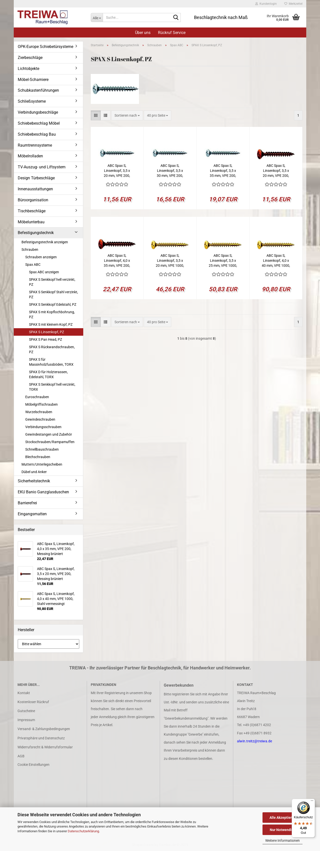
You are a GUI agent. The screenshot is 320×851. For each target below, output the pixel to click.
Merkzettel (293, 3)
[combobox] (127, 115)
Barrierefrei (27, 503)
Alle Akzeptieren (283, 818)
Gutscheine (26, 711)
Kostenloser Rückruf (33, 702)
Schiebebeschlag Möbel (39, 123)
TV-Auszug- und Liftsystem (42, 167)
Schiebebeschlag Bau (37, 134)
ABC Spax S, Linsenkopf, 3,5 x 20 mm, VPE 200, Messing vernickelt (117, 171)
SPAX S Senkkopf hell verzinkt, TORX (52, 386)
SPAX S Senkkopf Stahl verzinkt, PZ (53, 294)
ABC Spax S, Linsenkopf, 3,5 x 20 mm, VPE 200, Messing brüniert (276, 171)
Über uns (142, 32)
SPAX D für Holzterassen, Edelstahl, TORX (48, 374)
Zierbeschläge (30, 57)
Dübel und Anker (34, 472)
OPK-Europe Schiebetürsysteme (45, 46)
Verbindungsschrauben (43, 427)
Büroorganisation (33, 200)
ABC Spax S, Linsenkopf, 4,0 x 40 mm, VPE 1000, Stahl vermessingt (276, 261)
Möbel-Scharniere (33, 79)
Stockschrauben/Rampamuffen (49, 442)
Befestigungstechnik (36, 232)
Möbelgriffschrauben (41, 404)
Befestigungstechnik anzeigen (45, 242)
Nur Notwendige (283, 830)
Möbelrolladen (30, 156)
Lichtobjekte (28, 68)
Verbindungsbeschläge (38, 112)
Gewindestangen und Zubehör (48, 434)
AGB (21, 756)
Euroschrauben (37, 397)
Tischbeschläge (32, 211)
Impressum (26, 720)
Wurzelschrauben (38, 412)
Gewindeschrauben (40, 419)
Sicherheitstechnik (34, 481)
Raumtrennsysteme (35, 145)
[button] (96, 115)
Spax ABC (32, 265)
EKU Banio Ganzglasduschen (43, 492)
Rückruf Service (172, 32)
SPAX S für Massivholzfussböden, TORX (51, 361)
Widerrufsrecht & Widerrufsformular (45, 747)
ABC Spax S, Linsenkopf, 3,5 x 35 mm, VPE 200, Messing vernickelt (223, 171)
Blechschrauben (37, 457)
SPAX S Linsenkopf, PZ (46, 332)
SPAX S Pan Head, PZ (45, 339)
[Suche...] (97, 17)
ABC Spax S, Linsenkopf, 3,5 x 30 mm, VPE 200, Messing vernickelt (170, 171)
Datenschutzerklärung (83, 831)
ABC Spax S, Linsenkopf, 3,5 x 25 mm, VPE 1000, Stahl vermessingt (223, 261)
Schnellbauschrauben (42, 449)
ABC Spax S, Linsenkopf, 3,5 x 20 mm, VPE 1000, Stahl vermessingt (170, 261)
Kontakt (24, 693)
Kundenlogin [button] (266, 3)
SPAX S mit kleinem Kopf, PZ (50, 324)
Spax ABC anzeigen (44, 272)
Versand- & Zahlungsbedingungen (44, 729)
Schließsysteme (32, 101)
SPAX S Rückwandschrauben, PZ (52, 349)
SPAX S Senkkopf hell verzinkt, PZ (52, 282)
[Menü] (312, 802)
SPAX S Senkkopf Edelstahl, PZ (52, 304)
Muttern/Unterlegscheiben (42, 464)
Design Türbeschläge (36, 178)
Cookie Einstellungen (34, 765)
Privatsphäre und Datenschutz (41, 738)
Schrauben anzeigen (41, 257)
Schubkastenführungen (38, 90)
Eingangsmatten (32, 514)
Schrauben (30, 250)
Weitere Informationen (282, 841)
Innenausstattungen (35, 189)
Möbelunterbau (31, 222)
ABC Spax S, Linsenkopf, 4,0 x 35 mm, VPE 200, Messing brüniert (117, 261)
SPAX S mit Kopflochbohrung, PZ (52, 314)
